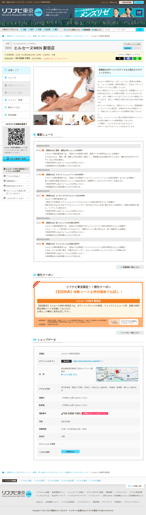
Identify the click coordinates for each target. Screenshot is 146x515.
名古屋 (47, 29)
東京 (55, 29)
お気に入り (97, 30)
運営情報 (96, 502)
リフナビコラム (121, 492)
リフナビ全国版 (9, 481)
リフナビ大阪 (26, 481)
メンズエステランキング (77, 495)
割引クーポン (12, 107)
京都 (38, 29)
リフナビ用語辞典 (135, 492)
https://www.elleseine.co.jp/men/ (82, 361)
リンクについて (94, 495)
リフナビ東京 (81, 481)
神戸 (31, 29)
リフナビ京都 (53, 481)
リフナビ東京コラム (72, 30)
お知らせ (39, 502)
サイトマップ (107, 502)
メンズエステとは (42, 495)
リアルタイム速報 (42, 492)
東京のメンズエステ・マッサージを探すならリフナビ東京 (74, 511)
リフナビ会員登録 (67, 502)
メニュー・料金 (13, 100)
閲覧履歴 (86, 30)
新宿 (7, 43)
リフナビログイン (83, 502)
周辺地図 (10, 115)
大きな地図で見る (69, 375)
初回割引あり (70, 452)
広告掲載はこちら (120, 495)
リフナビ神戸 (39, 481)
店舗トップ (11, 70)
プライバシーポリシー (132, 502)
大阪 (23, 29)
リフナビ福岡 (95, 481)
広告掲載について (52, 502)
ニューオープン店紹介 (76, 492)
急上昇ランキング (58, 495)
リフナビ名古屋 (67, 481)
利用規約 (118, 502)
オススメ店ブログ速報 (95, 492)
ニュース (10, 77)
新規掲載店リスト (58, 492)
